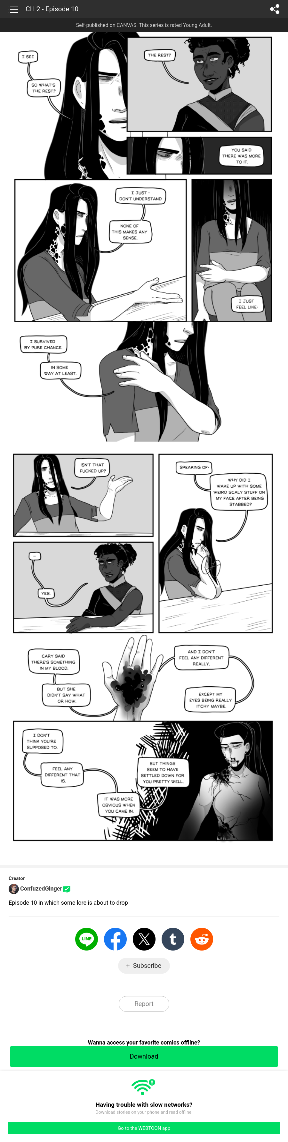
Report (143, 1004)
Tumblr (173, 939)
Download (144, 1056)
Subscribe (147, 965)
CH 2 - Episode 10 (52, 9)
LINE (86, 939)
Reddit (201, 939)
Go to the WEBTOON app (144, 1128)
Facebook (115, 939)
